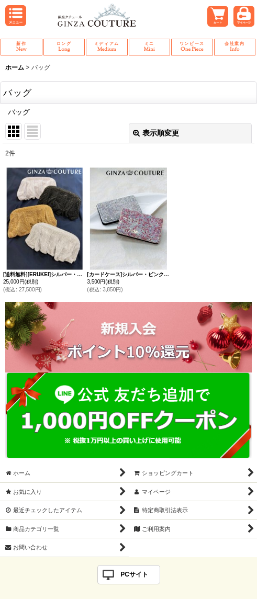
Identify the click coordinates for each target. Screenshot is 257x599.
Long (64, 47)
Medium (106, 47)
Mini (149, 47)
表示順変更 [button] (156, 133)
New (21, 47)
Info (235, 47)
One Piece (192, 47)
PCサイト (134, 574)
